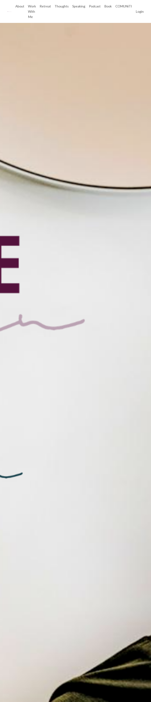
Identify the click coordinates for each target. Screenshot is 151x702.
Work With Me (32, 11)
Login (140, 11)
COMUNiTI (123, 6)
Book (108, 6)
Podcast (95, 6)
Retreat (45, 6)
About (19, 6)
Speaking (78, 6)
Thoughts (62, 6)
